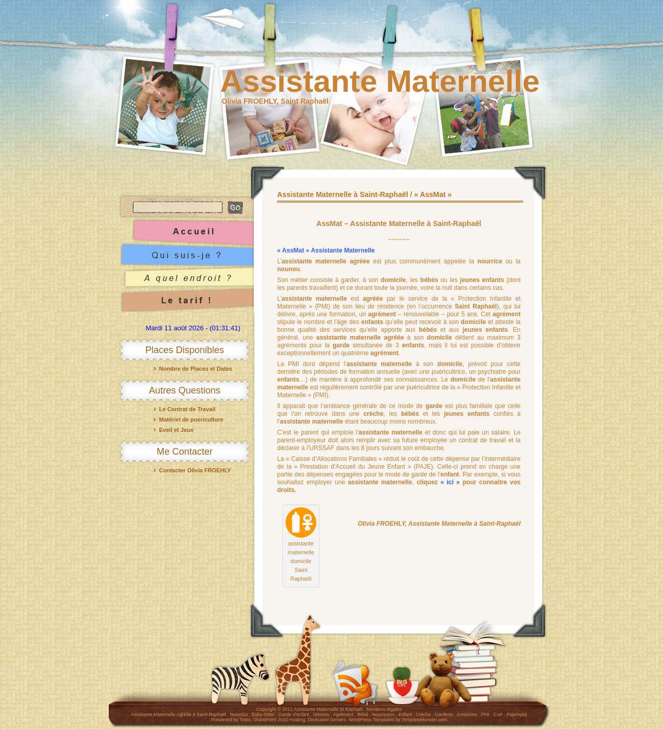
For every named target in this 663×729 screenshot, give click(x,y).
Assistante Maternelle (380, 81)
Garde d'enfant (294, 714)
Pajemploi (517, 714)
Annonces (466, 714)
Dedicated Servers (327, 719)
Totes (245, 719)
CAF (497, 714)
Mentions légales (384, 709)
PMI (485, 714)
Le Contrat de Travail (187, 409)
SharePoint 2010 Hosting (279, 719)
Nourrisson (383, 714)
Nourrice (239, 714)
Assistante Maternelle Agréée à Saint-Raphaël (178, 714)
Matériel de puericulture (191, 419)
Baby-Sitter (263, 714)
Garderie (444, 714)
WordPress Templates (371, 719)
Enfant (405, 714)
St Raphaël (351, 709)
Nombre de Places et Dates (195, 369)
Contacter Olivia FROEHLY (195, 470)
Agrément (343, 714)
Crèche (423, 714)
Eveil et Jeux (176, 430)
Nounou (321, 714)
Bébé (362, 714)
